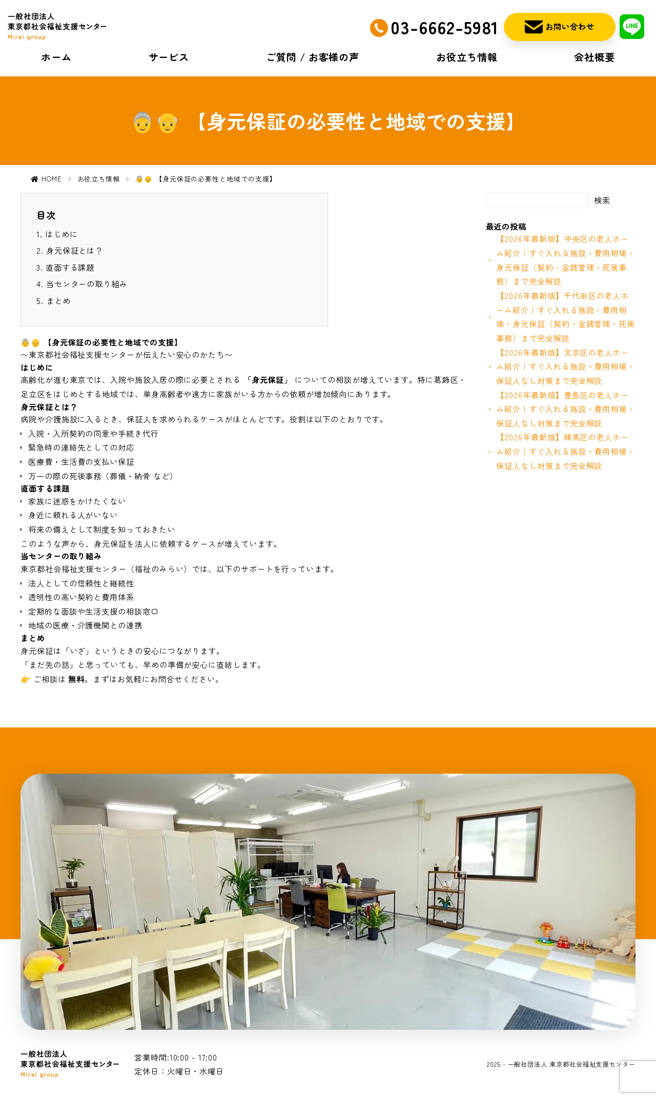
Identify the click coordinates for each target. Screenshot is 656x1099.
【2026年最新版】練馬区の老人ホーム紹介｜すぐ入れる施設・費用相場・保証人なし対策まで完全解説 (565, 451)
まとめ (58, 300)
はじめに (61, 233)
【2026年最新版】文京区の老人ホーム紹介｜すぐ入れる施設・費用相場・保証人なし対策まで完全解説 (565, 366)
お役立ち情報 (467, 57)
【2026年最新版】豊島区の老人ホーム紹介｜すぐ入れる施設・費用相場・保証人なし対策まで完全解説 (565, 409)
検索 (602, 200)
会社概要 (594, 57)
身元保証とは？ (74, 250)
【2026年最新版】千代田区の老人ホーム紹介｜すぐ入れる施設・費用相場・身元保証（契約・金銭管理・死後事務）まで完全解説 (565, 316)
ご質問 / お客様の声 (312, 57)
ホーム (56, 57)
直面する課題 (70, 267)
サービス (169, 57)
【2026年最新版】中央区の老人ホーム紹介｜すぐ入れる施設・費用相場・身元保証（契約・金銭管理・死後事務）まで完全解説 (565, 260)
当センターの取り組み (87, 283)
